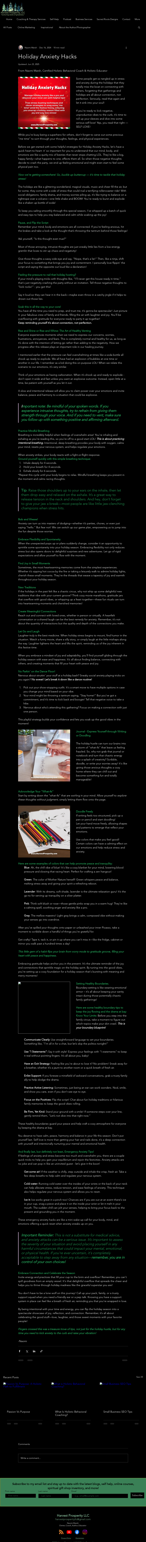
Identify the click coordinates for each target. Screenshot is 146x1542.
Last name (43, 1491)
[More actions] (126, 47)
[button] (139, 27)
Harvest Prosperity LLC (73, 1516)
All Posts (7, 27)
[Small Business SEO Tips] (121, 1395)
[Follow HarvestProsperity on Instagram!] (85, 1532)
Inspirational (47, 27)
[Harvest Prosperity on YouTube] (69, 1532)
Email (74, 1491)
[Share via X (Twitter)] (26, 1351)
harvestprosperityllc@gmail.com (73, 1519)
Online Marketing (26, 27)
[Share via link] (41, 1351)
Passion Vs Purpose (18, 1411)
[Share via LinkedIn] (34, 1351)
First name (10, 1491)
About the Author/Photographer (75, 27)
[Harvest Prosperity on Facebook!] (77, 1532)
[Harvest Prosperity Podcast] (61, 1532)
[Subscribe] (137, 1495)
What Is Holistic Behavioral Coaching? (70, 1413)
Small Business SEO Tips (117, 1411)
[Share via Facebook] (19, 1351)
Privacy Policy (66, 1538)
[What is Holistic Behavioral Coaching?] (73, 1395)
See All (139, 1377)
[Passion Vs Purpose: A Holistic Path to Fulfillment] (24, 1395)
